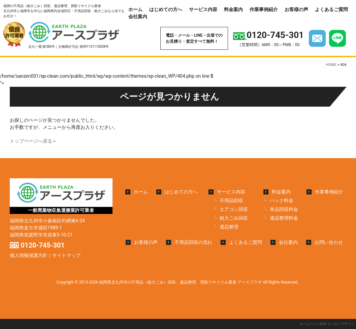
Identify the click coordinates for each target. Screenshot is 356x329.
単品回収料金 (284, 209)
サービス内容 (203, 9)
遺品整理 (229, 226)
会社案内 (137, 16)
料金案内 (233, 9)
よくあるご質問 (331, 9)
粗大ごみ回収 (234, 218)
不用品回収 (231, 200)
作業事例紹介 (264, 9)
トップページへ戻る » (33, 141)
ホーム (135, 9)
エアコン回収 (234, 209)
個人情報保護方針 (28, 255)
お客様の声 (296, 9)
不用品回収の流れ (193, 242)
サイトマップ (66, 255)
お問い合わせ (329, 242)
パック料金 (281, 200)
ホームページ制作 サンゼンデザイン (327, 324)
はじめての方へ (165, 9)
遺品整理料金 (284, 218)
